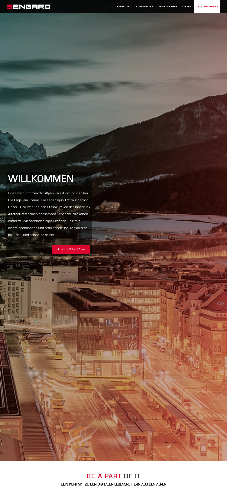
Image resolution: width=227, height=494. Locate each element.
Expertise (123, 6)
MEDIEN (186, 6)
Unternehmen (144, 6)
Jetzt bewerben (207, 6)
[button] (71, 249)
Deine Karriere (167, 6)
